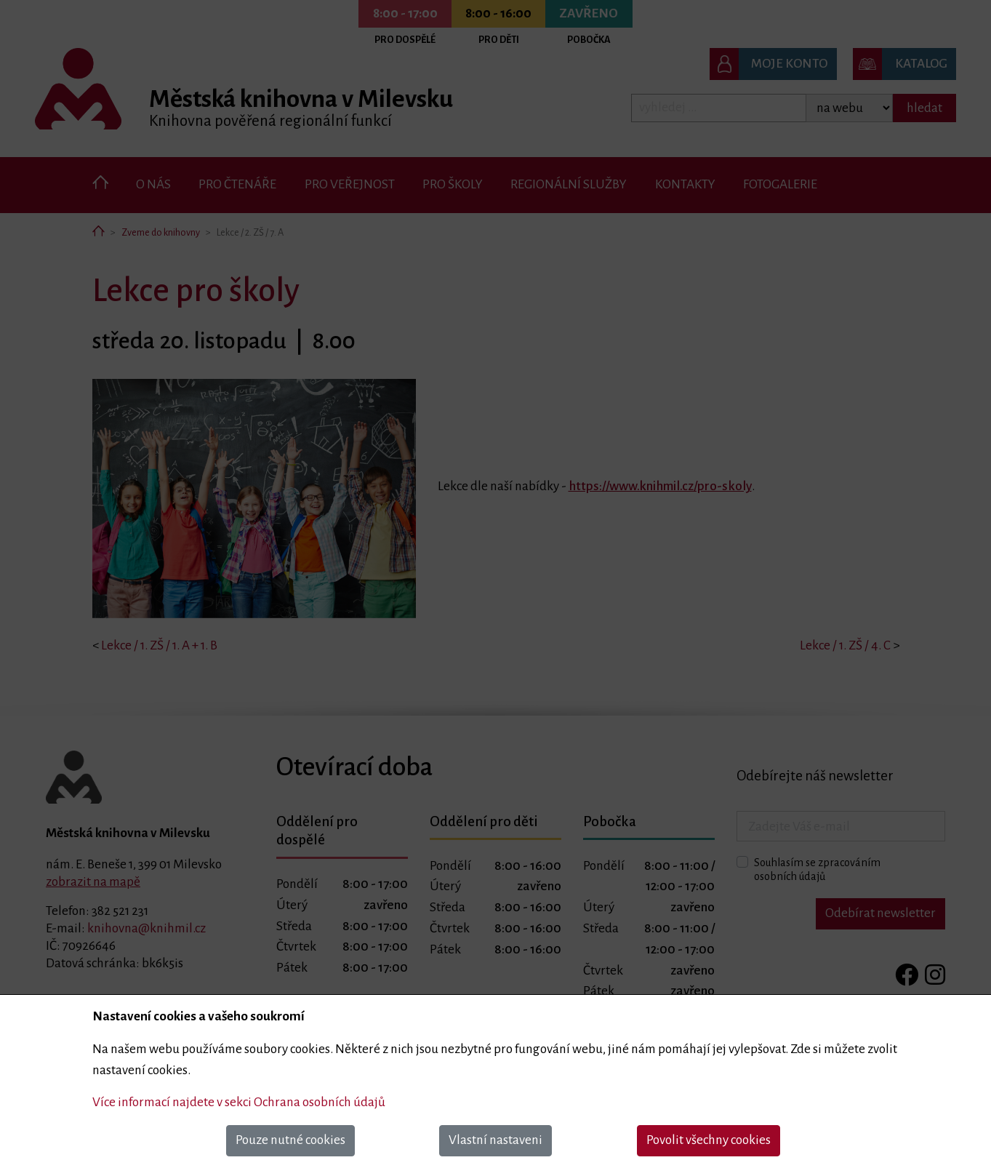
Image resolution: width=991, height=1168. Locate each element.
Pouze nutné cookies (290, 1140)
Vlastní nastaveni (495, 1140)
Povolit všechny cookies (708, 1140)
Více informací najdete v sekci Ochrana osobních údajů (238, 1102)
